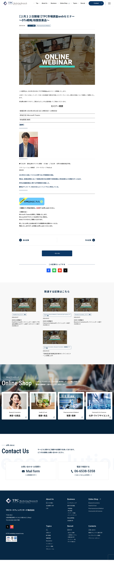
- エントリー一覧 (71, 540)
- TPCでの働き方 (71, 543)
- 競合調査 (69, 511)
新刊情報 (48, 536)
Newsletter (49, 542)
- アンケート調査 (71, 514)
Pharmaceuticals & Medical (50, 315)
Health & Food (16, 315)
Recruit (83, 3)
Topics (75, 3)
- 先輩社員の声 (71, 538)
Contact (96, 3)
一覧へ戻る (57, 253)
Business (54, 3)
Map (29, 518)
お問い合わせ (92, 531)
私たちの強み (49, 504)
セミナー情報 (23, 315)
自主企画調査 (70, 519)
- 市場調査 (69, 509)
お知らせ (48, 534)
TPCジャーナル (50, 550)
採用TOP (69, 531)
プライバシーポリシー (94, 539)
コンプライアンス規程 (94, 536)
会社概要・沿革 (50, 506)
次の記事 (88, 240)
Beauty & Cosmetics (79, 315)
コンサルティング (72, 504)
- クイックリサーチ (72, 516)
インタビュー (49, 545)
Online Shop (65, 3)
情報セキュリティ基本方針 (96, 534)
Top (37, 3)
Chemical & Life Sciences (63, 315)
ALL (47, 531)
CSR (47, 509)
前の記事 (26, 240)
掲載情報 (66, 347)
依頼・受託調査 (71, 506)
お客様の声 (70, 521)
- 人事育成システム (72, 536)
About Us (44, 3)
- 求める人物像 (71, 534)
